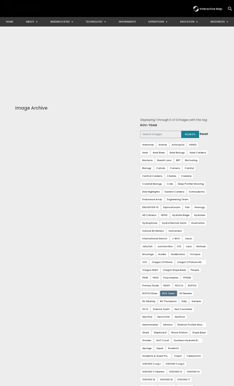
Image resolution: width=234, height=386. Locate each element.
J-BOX (176, 172)
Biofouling (191, 93)
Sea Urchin (163, 250)
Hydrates (199, 148)
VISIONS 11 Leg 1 (151, 297)
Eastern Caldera (174, 125)
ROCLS (179, 219)
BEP (178, 93)
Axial (145, 86)
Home (9, 21)
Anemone (148, 78)
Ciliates (171, 109)
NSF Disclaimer (184, 354)
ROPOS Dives (149, 227)
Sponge (147, 281)
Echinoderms (197, 125)
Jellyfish (147, 180)
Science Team (161, 242)
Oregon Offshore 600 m (191, 195)
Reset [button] (204, 67)
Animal (162, 78)
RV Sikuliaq (148, 234)
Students (173, 281)
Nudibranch (178, 187)
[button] (230, 9)
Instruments (127, 21)
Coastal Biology (152, 117)
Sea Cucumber (183, 242)
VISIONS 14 (193, 305)
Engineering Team (177, 133)
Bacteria (147, 93)
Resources (219, 22)
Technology (96, 22)
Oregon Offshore (162, 195)
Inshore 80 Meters (153, 164)
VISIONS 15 (148, 313)
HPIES (164, 148)
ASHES (193, 78)
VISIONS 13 (175, 305)
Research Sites (61, 22)
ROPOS (192, 219)
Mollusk (201, 180)
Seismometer (150, 258)
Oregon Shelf (150, 203)
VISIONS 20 (166, 320)
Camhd (189, 101)
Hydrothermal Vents (174, 156)
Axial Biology (177, 86)
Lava (189, 180)
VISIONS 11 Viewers (153, 305)
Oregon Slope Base (174, 203)
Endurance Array (152, 133)
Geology (199, 140)
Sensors (168, 258)
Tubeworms (193, 289)
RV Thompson (168, 234)
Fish (187, 140)
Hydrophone (149, 156)
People (195, 203)
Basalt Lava (164, 93)
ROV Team (168, 227)
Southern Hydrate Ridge (188, 274)
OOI (144, 195)
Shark (145, 266)
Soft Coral (162, 274)
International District (154, 172)
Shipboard (160, 266)
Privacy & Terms (214, 354)
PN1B (145, 211)
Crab (170, 117)
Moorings (148, 187)
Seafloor (180, 250)
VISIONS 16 (166, 313)
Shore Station (179, 266)
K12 (179, 180)
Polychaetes (170, 211)
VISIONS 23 (149, 328)
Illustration (198, 156)
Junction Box (165, 180)
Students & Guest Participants (156, 289)
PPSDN (187, 211)
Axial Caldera (198, 86)
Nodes (162, 187)
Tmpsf (178, 289)
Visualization (168, 328)
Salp (184, 234)
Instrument (175, 164)
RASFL (166, 219)
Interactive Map (80, 354)
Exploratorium (171, 140)
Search (190, 67)
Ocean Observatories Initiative (142, 354)
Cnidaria (186, 109)
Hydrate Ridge (180, 148)
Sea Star (147, 250)
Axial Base (159, 86)
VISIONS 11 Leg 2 (174, 297)
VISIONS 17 (183, 313)
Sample (196, 234)
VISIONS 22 (184, 320)
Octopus (195, 187)
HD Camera (149, 148)
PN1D (155, 211)
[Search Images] (160, 67)
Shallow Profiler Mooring (191, 258)
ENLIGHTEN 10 (150, 140)
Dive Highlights (151, 125)
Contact (105, 354)
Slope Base (199, 266)
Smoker (146, 274)
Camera (175, 101)
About (31, 22)
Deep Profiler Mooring (191, 117)
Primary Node (150, 219)
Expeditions (157, 22)
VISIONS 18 (148, 320)
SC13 (145, 242)
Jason (188, 172)
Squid (159, 281)
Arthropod (178, 78)
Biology (146, 101)
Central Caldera (152, 109)
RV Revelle (186, 227)
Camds (160, 101)
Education (189, 22)
